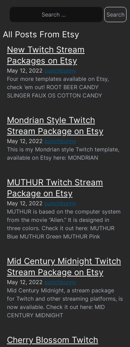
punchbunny (60, 70)
